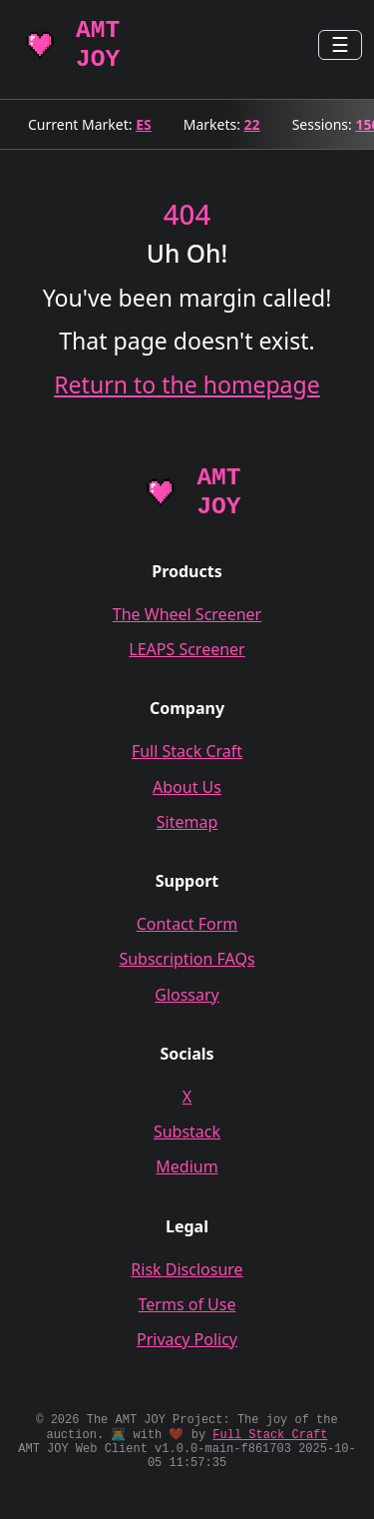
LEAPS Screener (186, 649)
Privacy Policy (187, 1339)
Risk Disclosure (186, 1269)
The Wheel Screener (187, 614)
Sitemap (187, 822)
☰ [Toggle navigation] (340, 44)
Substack (187, 1131)
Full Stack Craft (187, 751)
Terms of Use (187, 1304)
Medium (186, 1166)
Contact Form (187, 924)
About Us (187, 787)
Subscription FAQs (186, 959)
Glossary (187, 995)
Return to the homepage (186, 384)
